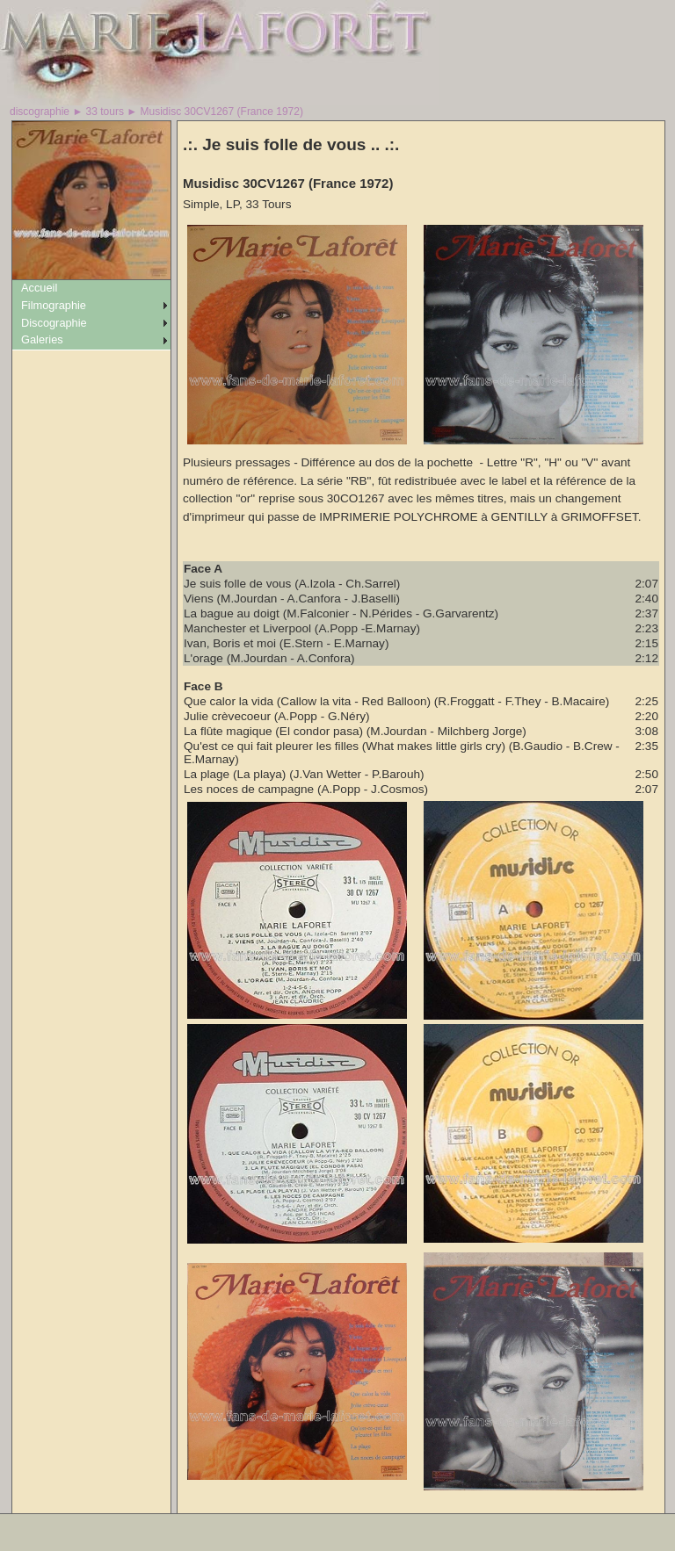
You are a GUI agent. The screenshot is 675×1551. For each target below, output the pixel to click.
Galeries (42, 339)
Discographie (54, 322)
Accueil (39, 287)
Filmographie (53, 305)
